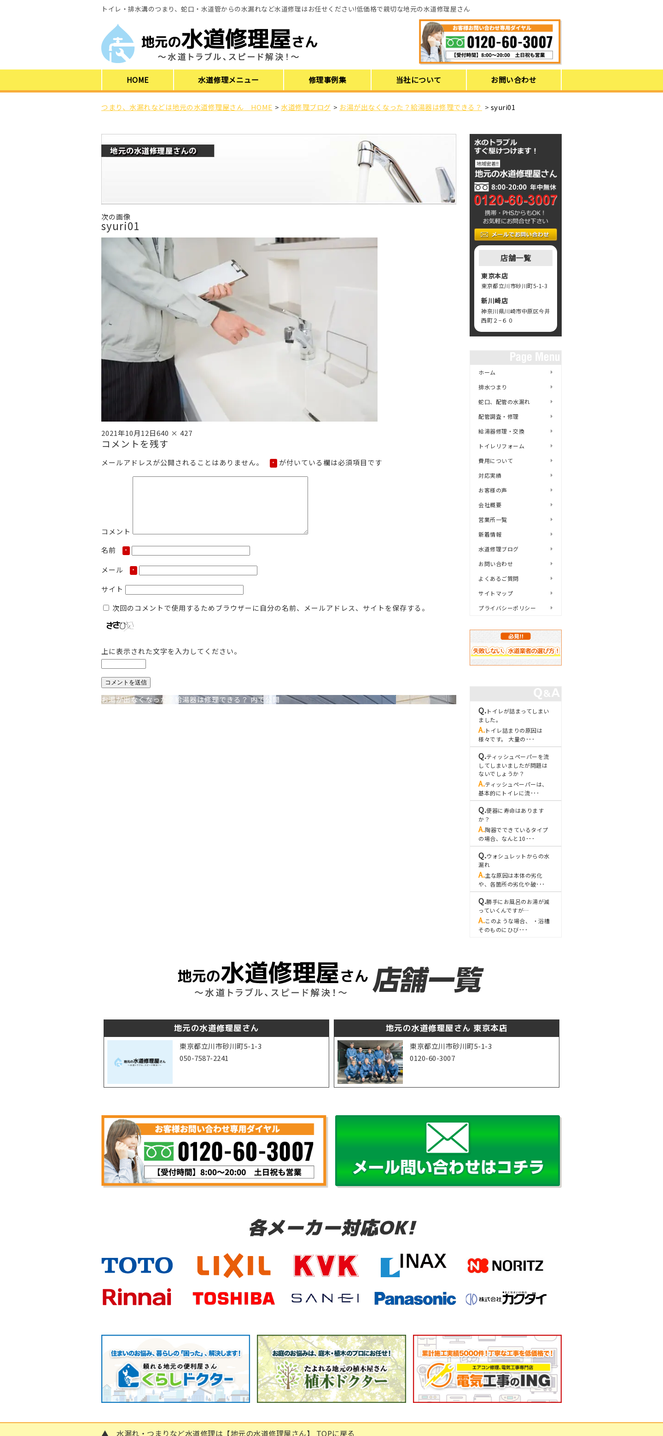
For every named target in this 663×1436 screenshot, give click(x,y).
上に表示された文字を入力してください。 (171, 662)
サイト (112, 600)
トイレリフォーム (501, 446)
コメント (116, 542)
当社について (419, 79)
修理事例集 (327, 79)
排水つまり (492, 387)
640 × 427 (174, 433)
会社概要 (489, 505)
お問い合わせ (513, 79)
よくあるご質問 (498, 578)
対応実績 (489, 475)
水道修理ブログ (498, 549)
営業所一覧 (492, 519)
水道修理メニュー (228, 79)
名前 (115, 561)
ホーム (487, 372)
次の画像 (116, 216)
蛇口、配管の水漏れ (504, 401)
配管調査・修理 (498, 416)
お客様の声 (492, 490)
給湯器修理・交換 (501, 431)
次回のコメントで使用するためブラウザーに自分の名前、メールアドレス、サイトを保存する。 (270, 619)
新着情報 (489, 534)
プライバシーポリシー (507, 608)
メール (119, 580)
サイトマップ (495, 593)
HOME (138, 79)
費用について (495, 460)
